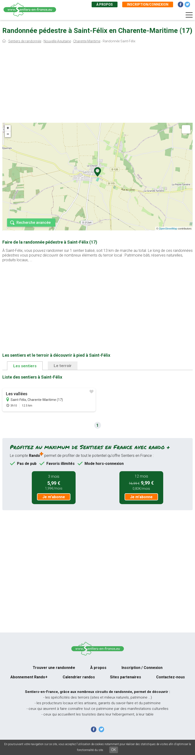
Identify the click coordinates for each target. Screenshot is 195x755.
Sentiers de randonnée (24, 41)
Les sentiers (25, 366)
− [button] (8, 134)
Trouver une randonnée (54, 667)
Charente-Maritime (86, 41)
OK (113, 749)
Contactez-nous (170, 677)
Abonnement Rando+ (29, 677)
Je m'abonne (53, 497)
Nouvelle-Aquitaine (57, 41)
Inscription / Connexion (142, 667)
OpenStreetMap (168, 228)
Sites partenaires (125, 677)
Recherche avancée (33, 222)
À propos (104, 4)
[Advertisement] (97, 84)
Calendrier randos (79, 677)
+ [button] (8, 128)
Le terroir (63, 365)
